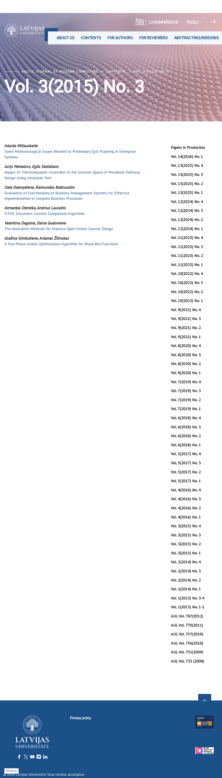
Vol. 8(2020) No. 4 (186, 345)
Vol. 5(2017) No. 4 (186, 453)
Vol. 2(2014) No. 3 (186, 570)
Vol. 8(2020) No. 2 (186, 363)
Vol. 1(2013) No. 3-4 (187, 598)
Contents (91, 38)
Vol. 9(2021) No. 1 (186, 336)
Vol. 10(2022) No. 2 (187, 291)
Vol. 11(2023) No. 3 (187, 246)
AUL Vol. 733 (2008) (187, 661)
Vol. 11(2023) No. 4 (187, 237)
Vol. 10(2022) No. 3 (187, 282)
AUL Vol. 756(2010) (187, 643)
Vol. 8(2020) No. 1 (186, 372)
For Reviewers (153, 38)
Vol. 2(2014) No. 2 (186, 580)
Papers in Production (188, 147)
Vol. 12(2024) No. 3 (187, 210)
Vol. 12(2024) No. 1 (187, 228)
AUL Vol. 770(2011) (187, 625)
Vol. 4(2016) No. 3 (186, 498)
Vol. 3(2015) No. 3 (152, 71)
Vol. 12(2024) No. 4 (187, 201)
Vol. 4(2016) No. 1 (186, 517)
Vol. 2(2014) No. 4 (186, 561)
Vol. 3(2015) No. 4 (186, 525)
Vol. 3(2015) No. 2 (186, 543)
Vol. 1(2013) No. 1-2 (187, 606)
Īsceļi (194, 22)
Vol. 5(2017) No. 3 (186, 462)
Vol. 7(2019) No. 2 (186, 399)
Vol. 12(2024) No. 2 (187, 219)
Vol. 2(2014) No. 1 (186, 588)
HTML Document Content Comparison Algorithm (44, 213)
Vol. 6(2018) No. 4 (186, 417)
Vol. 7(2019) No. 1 (186, 408)
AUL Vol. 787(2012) (187, 616)
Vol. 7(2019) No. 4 (186, 381)
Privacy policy (80, 718)
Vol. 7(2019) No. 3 (186, 390)
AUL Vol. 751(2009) (187, 652)
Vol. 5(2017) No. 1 (186, 480)
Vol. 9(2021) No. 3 (186, 318)
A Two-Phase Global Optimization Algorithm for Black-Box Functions (61, 243)
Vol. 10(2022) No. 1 (187, 300)
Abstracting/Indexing (196, 38)
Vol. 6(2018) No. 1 (186, 444)
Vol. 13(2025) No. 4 (187, 165)
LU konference (156, 22)
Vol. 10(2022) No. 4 (187, 273)
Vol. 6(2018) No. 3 (186, 426)
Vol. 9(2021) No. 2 (186, 327)
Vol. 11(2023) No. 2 (187, 255)
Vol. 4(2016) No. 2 (186, 507)
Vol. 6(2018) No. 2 (186, 435)
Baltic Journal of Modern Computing (60, 71)
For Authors (120, 38)
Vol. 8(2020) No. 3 (186, 354)
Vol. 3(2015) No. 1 (186, 553)
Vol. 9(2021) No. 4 (186, 309)
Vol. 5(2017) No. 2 (186, 471)
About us (65, 38)
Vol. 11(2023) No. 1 (187, 264)
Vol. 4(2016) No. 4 (186, 489)
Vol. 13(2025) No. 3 (187, 174)
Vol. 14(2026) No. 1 (187, 156)
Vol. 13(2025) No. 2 (187, 183)
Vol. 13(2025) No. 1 (187, 192)
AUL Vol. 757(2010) (187, 634)
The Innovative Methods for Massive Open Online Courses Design (58, 228)
